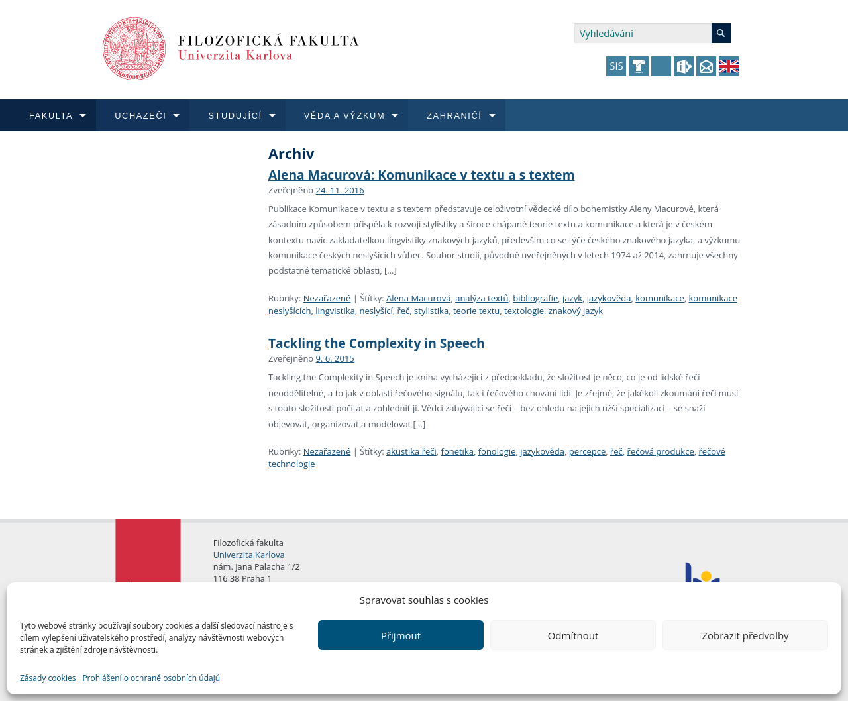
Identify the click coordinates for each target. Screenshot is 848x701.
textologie (524, 311)
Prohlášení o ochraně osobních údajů (151, 678)
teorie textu (476, 311)
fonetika (457, 451)
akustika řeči (411, 451)
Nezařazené (327, 298)
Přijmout (401, 635)
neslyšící (376, 311)
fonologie (497, 451)
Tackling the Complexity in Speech (376, 343)
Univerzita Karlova (249, 555)
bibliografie (535, 298)
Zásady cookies (48, 678)
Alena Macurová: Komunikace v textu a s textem (421, 175)
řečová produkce (660, 451)
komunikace (659, 298)
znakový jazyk (576, 311)
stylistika (431, 311)
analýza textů (481, 298)
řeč (404, 311)
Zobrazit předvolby (745, 635)
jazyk (572, 298)
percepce (587, 451)
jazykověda (609, 298)
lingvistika (335, 311)
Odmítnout (573, 635)
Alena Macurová (418, 298)
